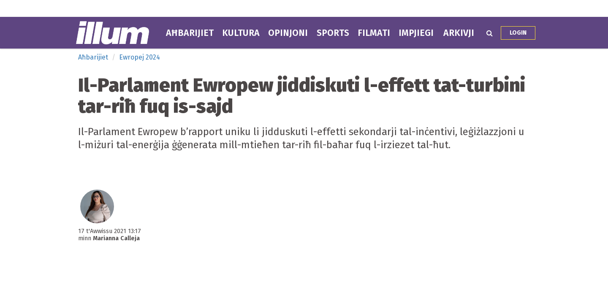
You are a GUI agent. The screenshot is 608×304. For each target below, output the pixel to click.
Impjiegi (416, 32)
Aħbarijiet (190, 32)
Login (518, 32)
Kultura (241, 32)
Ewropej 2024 (139, 57)
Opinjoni (288, 32)
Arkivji (458, 32)
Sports (333, 32)
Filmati (374, 32)
